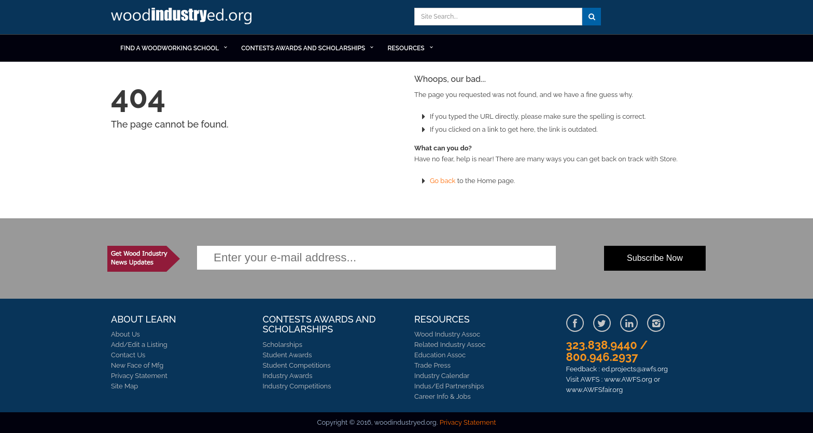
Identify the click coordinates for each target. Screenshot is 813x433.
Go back (443, 181)
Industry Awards (288, 376)
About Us (125, 334)
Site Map (124, 386)
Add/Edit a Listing (139, 344)
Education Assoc (440, 355)
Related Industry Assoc (449, 344)
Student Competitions (297, 365)
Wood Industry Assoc (447, 334)
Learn (183, 17)
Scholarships (283, 344)
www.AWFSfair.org (594, 390)
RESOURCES (405, 48)
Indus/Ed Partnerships (449, 386)
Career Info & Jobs (442, 396)
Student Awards (287, 355)
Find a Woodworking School (169, 48)
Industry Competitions (297, 386)
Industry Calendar (441, 376)
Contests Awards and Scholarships (303, 48)
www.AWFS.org (628, 379)
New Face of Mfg (137, 365)
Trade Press (432, 365)
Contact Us (128, 355)
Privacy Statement (139, 376)
